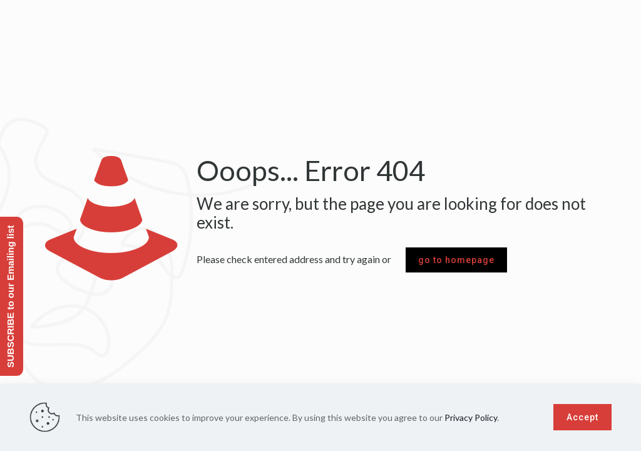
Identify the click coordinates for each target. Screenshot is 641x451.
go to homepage (456, 260)
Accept (582, 417)
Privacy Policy (470, 417)
